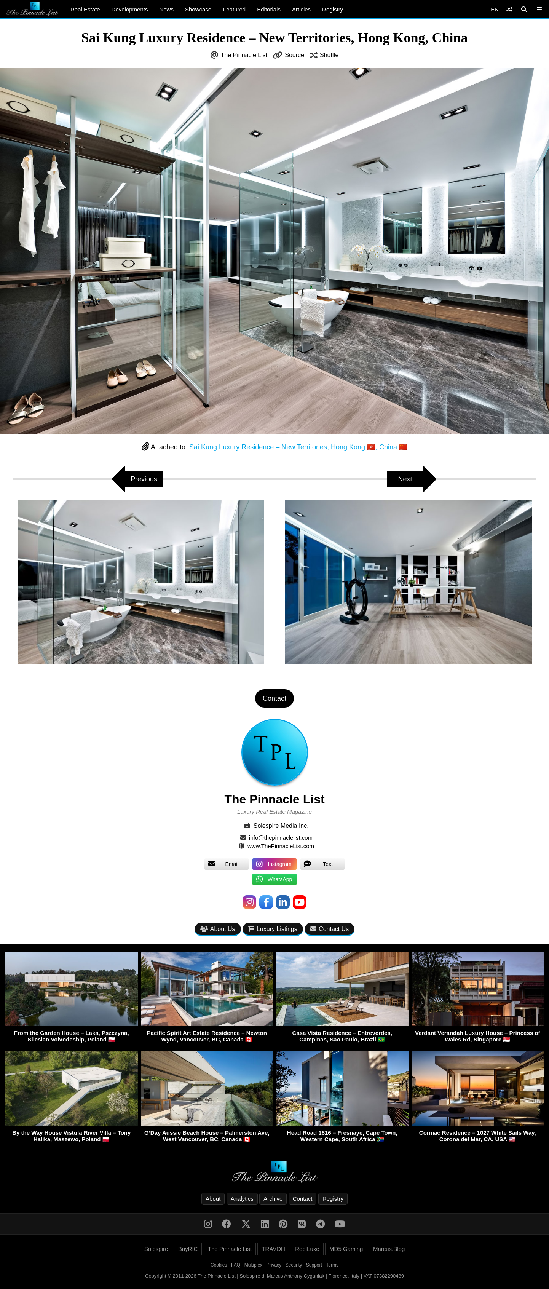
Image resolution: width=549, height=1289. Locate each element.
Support (314, 1265)
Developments (130, 9)
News (166, 9)
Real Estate (85, 9)
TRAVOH (273, 1249)
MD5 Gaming (346, 1249)
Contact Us (329, 929)
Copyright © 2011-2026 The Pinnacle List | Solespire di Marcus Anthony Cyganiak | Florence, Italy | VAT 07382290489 (274, 1276)
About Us (217, 929)
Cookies (219, 1265)
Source (294, 55)
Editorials (269, 9)
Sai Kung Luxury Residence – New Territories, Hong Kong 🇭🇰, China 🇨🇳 (298, 447)
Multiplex (253, 1265)
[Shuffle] (509, 9)
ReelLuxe (307, 1249)
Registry (332, 9)
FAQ (235, 1265)
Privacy (274, 1265)
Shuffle (329, 55)
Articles (301, 9)
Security (294, 1265)
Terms (332, 1265)
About (213, 1198)
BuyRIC (188, 1249)
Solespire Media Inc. (281, 826)
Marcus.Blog (389, 1249)
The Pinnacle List (244, 55)
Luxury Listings (272, 929)
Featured (234, 9)
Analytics (242, 1198)
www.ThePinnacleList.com (280, 846)
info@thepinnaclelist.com (281, 837)
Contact (303, 1198)
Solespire (156, 1249)
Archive (272, 1198)
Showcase (198, 9)
